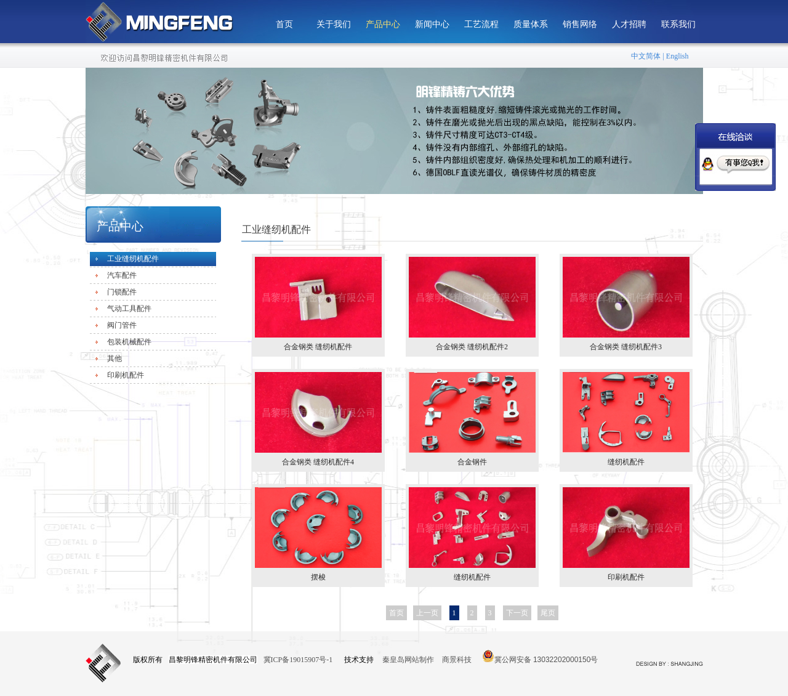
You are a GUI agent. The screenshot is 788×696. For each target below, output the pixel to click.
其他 (114, 358)
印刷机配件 (125, 375)
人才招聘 (629, 24)
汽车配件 (122, 275)
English (677, 56)
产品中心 (383, 24)
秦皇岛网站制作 (409, 659)
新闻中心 (432, 24)
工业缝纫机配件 (133, 258)
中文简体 (646, 56)
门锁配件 (122, 292)
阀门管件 (122, 325)
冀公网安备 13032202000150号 (540, 656)
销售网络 (580, 24)
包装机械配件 (129, 342)
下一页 (517, 613)
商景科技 (457, 659)
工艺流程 (481, 24)
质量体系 (530, 24)
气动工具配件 (129, 308)
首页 (284, 24)
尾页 (548, 613)
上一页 (427, 613)
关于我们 (333, 24)
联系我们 (678, 24)
